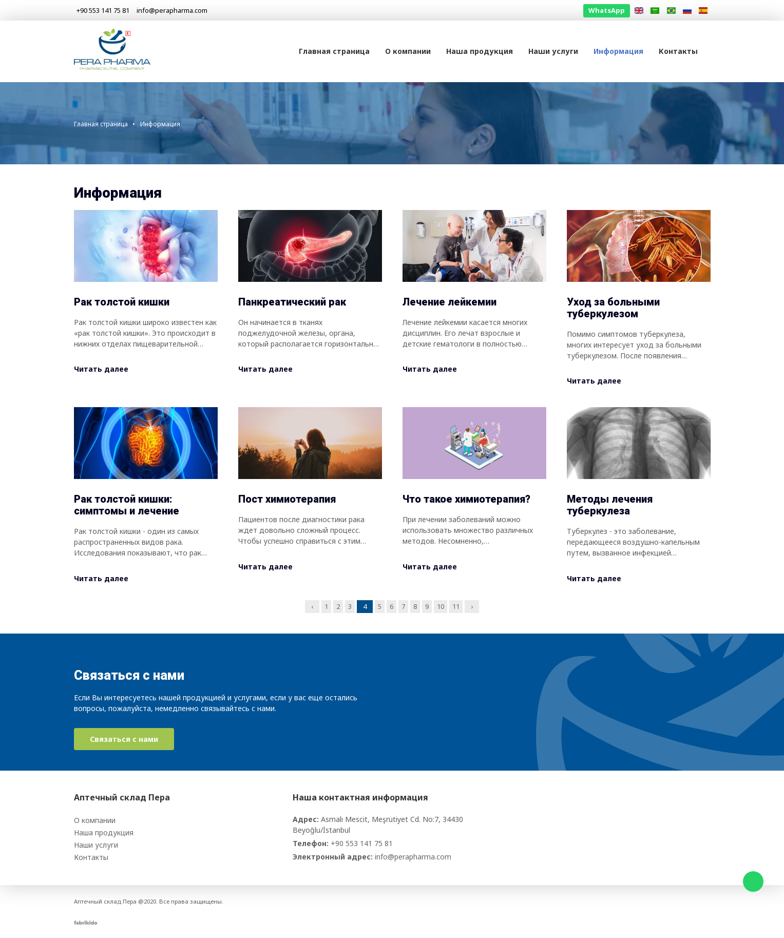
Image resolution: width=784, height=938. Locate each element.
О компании (408, 51)
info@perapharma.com (413, 857)
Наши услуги (553, 51)
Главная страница (334, 51)
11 (456, 606)
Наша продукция (479, 51)
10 (440, 606)
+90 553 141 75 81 (362, 843)
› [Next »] (472, 606)
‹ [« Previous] (312, 606)
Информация (618, 51)
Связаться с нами (124, 739)
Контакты (678, 51)
